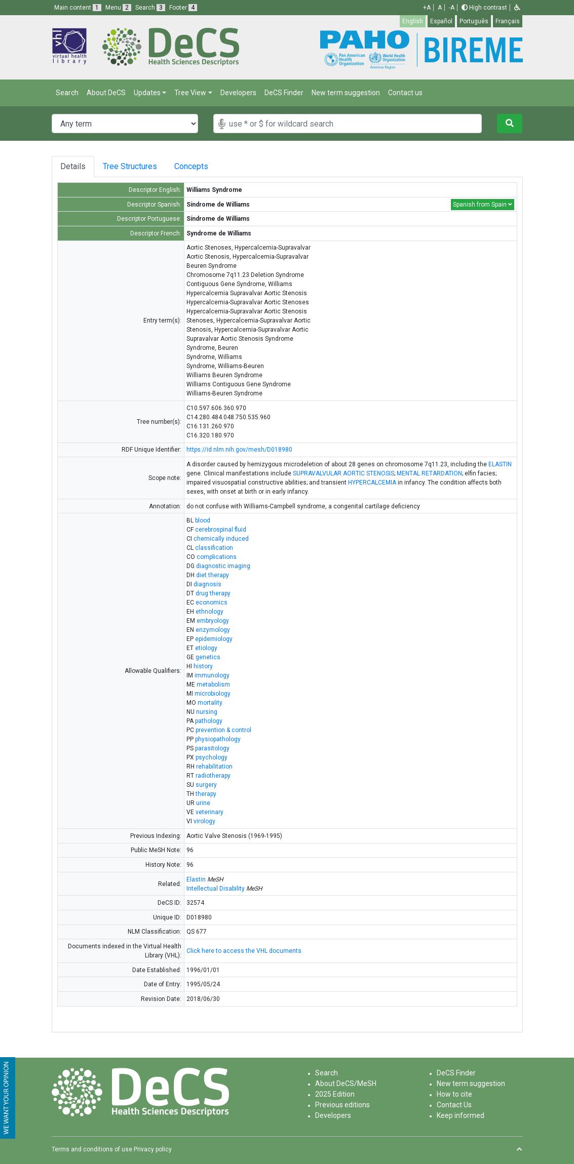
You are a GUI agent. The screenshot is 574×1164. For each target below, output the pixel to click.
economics (211, 602)
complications (217, 556)
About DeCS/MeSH (345, 1083)
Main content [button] (77, 7)
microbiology (213, 693)
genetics (208, 657)
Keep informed (460, 1115)
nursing (206, 711)
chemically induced (221, 538)
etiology (206, 648)
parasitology (212, 748)
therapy (206, 793)
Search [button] (150, 7)
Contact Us (454, 1105)
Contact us (405, 93)
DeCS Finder (283, 93)
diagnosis (207, 584)
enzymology (213, 629)
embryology (213, 620)
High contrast (484, 7)
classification (214, 547)
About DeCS (106, 93)
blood (202, 520)
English (412, 21)
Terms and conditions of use (92, 1149)
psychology (211, 757)
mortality (210, 702)
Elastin (196, 879)
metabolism (213, 684)
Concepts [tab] (203, 166)
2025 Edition (335, 1094)
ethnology (209, 611)
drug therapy (213, 593)
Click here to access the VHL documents (243, 950)
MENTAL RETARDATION (429, 473)
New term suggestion (346, 93)
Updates (147, 93)
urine (203, 803)
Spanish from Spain (482, 204)
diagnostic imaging (223, 566)
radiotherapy (213, 775)
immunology (212, 675)
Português (474, 21)
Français (507, 21)
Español (441, 21)
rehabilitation (214, 766)
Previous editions (342, 1105)
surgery (206, 784)
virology (204, 821)
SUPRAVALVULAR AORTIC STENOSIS (343, 473)
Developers (238, 93)
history (203, 666)
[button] (517, 7)
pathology (208, 721)
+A (427, 7)
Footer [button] (183, 7)
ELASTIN (500, 464)
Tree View (190, 93)
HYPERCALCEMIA (372, 482)
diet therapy (212, 575)
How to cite (454, 1094)
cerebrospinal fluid (220, 529)
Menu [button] (118, 7)
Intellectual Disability (215, 888)
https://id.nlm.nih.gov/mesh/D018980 (239, 449)
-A (451, 7)
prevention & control (223, 730)
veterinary (209, 812)
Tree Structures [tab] (132, 166)
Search (67, 93)
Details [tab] (73, 166)
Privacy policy (153, 1149)
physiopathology (218, 739)
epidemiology (214, 639)
